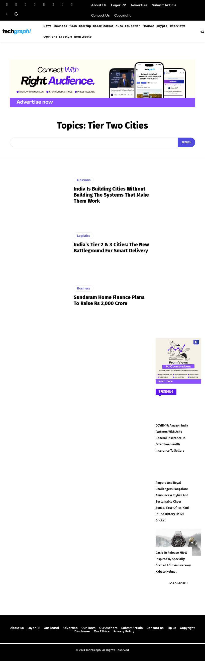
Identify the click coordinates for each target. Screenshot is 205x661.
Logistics (83, 235)
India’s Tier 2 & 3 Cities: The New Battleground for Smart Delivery (111, 248)
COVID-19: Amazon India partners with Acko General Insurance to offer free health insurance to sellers (172, 438)
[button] (202, 31)
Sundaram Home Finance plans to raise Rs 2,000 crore (109, 300)
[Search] (186, 142)
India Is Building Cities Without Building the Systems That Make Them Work (111, 195)
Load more (178, 583)
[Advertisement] (178, 242)
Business (83, 288)
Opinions (83, 180)
